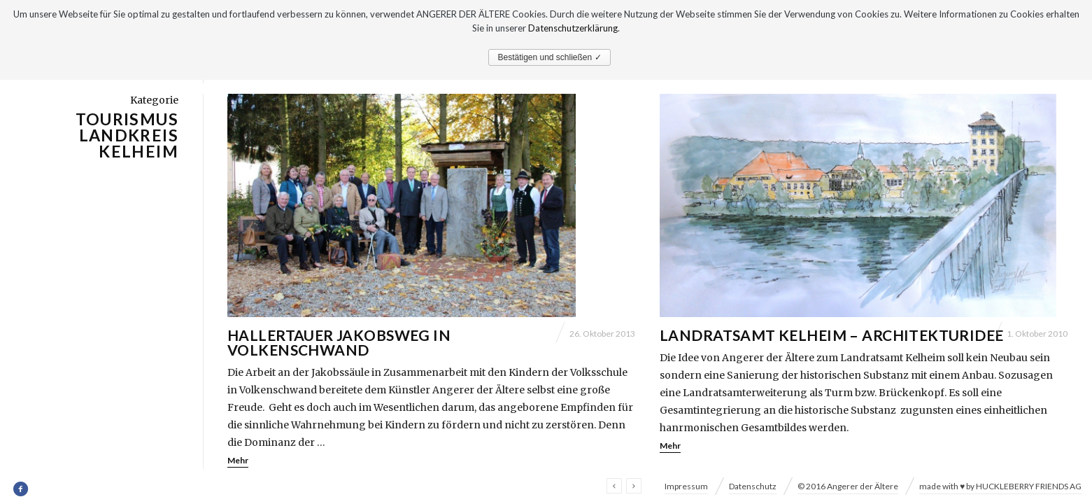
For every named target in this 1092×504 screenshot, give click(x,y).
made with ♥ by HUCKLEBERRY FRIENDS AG (1000, 486)
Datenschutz (753, 486)
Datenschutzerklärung (573, 28)
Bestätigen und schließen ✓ (549, 57)
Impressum (686, 486)
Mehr (237, 460)
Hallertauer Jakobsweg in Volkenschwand (339, 342)
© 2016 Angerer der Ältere (847, 486)
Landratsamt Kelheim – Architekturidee (832, 335)
